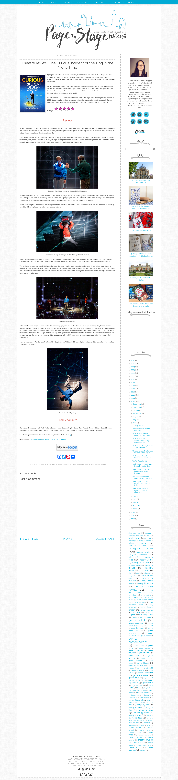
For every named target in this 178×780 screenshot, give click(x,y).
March (135, 502)
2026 (133, 360)
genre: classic (146, 636)
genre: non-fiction (145, 673)
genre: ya (137, 685)
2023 (133, 370)
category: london (140, 562)
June (135, 423)
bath (148, 535)
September (137, 413)
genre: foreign (135, 656)
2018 (133, 386)
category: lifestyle (146, 560)
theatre (149, 725)
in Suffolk (140, 280)
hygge (139, 688)
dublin (138, 573)
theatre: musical (145, 740)
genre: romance (140, 675)
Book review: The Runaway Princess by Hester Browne (142, 471)
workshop (143, 750)
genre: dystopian (136, 650)
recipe (149, 715)
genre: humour (135, 661)
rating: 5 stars (67, 464)
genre (149, 617)
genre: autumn (147, 625)
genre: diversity (144, 648)
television (141, 725)
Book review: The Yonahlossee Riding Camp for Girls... (141, 441)
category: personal (135, 565)
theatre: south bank (143, 745)
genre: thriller (148, 683)
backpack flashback (136, 535)
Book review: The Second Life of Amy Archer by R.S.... (142, 483)
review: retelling (135, 718)
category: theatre (39, 464)
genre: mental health (145, 668)
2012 (133, 512)
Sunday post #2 (138, 426)
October (136, 410)
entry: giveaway (138, 602)
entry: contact (146, 595)
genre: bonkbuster (138, 628)
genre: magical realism (137, 665)
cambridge (132, 541)
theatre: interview (135, 737)
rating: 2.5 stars (143, 705)
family (135, 617)
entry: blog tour (145, 583)
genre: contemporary (138, 640)
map (69, 435)
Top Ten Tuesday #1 (140, 461)
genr (141, 617)
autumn (148, 533)
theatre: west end (100, 464)
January (136, 509)
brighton (148, 538)
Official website (35, 439)
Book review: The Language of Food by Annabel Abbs (141, 206)
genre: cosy (140, 645)
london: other (146, 695)
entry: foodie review (145, 600)
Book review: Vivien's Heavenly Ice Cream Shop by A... (141, 490)
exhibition (136, 612)
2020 (133, 379)
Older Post (105, 538)
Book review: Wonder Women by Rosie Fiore (142, 457)
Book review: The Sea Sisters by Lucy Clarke (141, 435)
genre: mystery (137, 670)
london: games (134, 695)
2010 (133, 519)
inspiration (147, 688)
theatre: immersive (144, 735)
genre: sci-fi (134, 678)
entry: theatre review (54, 464)
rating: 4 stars (146, 710)
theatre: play (89, 464)
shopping (147, 723)
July (134, 420)
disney (131, 573)
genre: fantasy (144, 653)
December (137, 404)
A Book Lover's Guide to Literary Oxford (141, 180)
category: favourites (138, 555)
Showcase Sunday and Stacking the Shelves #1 (142, 477)
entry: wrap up (147, 610)
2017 (133, 389)
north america (144, 697)
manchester (133, 697)
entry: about (133, 576)
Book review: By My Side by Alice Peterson (143, 447)
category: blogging (138, 545)
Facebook (45, 439)
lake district (142, 690)
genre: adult (137, 620)
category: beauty (137, 543)
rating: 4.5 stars (141, 712)
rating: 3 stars (135, 707)
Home (67, 538)
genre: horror (146, 658)
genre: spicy (142, 680)
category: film (134, 557)
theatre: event (144, 730)
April (135, 499)
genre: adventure (136, 623)
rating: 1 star (139, 702)
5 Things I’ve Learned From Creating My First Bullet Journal (141, 254)
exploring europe (146, 615)
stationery (132, 725)
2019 (133, 382)
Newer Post (30, 538)
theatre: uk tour (135, 747)
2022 (133, 373)
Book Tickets (61, 439)
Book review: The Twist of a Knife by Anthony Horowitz (141, 304)
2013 (133, 401)
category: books (141, 548)
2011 (133, 516)
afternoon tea (134, 533)
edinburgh (147, 573)
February (136, 505)
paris (130, 702)
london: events (143, 693)
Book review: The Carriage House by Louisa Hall (142, 465)
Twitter (53, 439)
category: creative (143, 552)
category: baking (145, 541)
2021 (133, 376)
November (137, 407)
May (134, 496)
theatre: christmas (136, 728)
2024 (133, 367)
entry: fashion (134, 597)
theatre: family (78, 464)
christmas (145, 571)
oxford (149, 700)
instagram (132, 690)
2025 (133, 364)
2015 (133, 395)
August (136, 416)
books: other (134, 538)
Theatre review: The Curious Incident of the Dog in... (143, 452)
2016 (133, 392)
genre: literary (143, 663)
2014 (133, 398)
